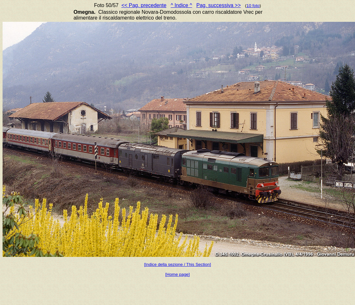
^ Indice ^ (181, 5)
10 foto (253, 5)
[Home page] (177, 274)
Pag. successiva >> (218, 5)
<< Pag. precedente (144, 5)
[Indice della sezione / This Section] (177, 264)
